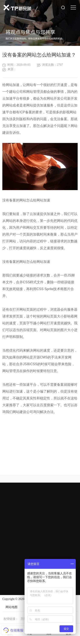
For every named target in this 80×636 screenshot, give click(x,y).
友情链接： (10, 618)
